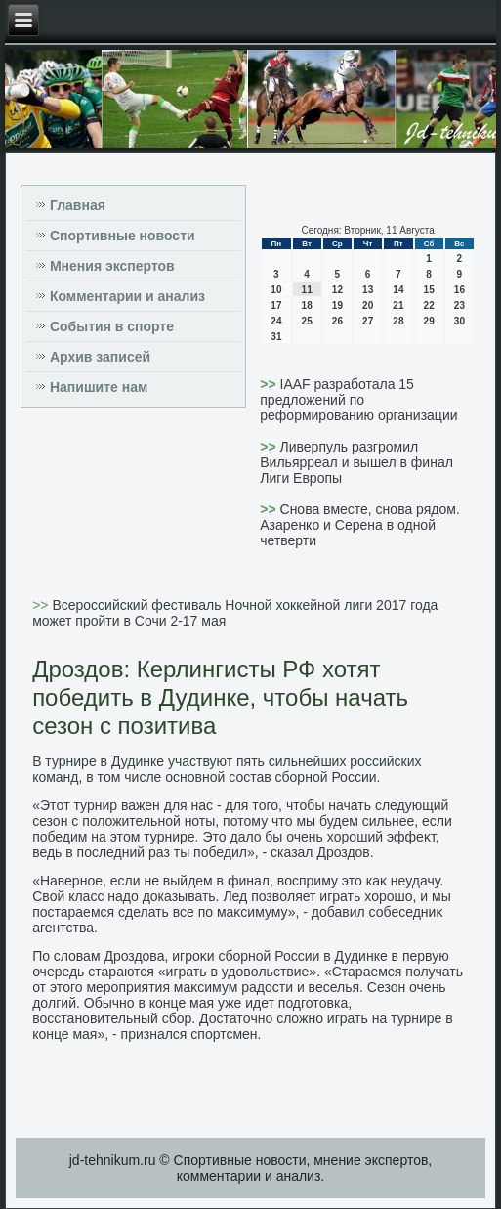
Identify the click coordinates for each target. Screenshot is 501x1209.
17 (276, 305)
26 (337, 321)
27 (367, 321)
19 (337, 305)
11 (307, 289)
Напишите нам (98, 387)
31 (276, 336)
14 (398, 289)
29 (429, 321)
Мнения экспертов (112, 266)
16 (459, 289)
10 (276, 289)
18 (307, 305)
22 (429, 305)
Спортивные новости (122, 235)
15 (429, 289)
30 (459, 321)
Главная (77, 205)
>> (269, 384)
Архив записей (100, 357)
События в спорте (112, 326)
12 (337, 289)
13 (367, 289)
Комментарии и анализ (127, 296)
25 (307, 321)
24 (276, 321)
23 (459, 305)
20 (367, 305)
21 (398, 305)
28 (398, 321)
